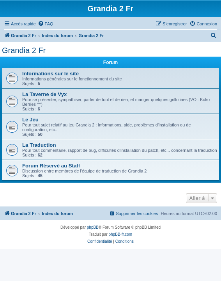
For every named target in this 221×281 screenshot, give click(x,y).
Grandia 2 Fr (24, 50)
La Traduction (39, 145)
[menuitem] (45, 23)
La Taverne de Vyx (44, 94)
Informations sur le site (50, 73)
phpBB (93, 227)
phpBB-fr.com (121, 234)
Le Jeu (30, 120)
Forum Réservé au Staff (51, 166)
